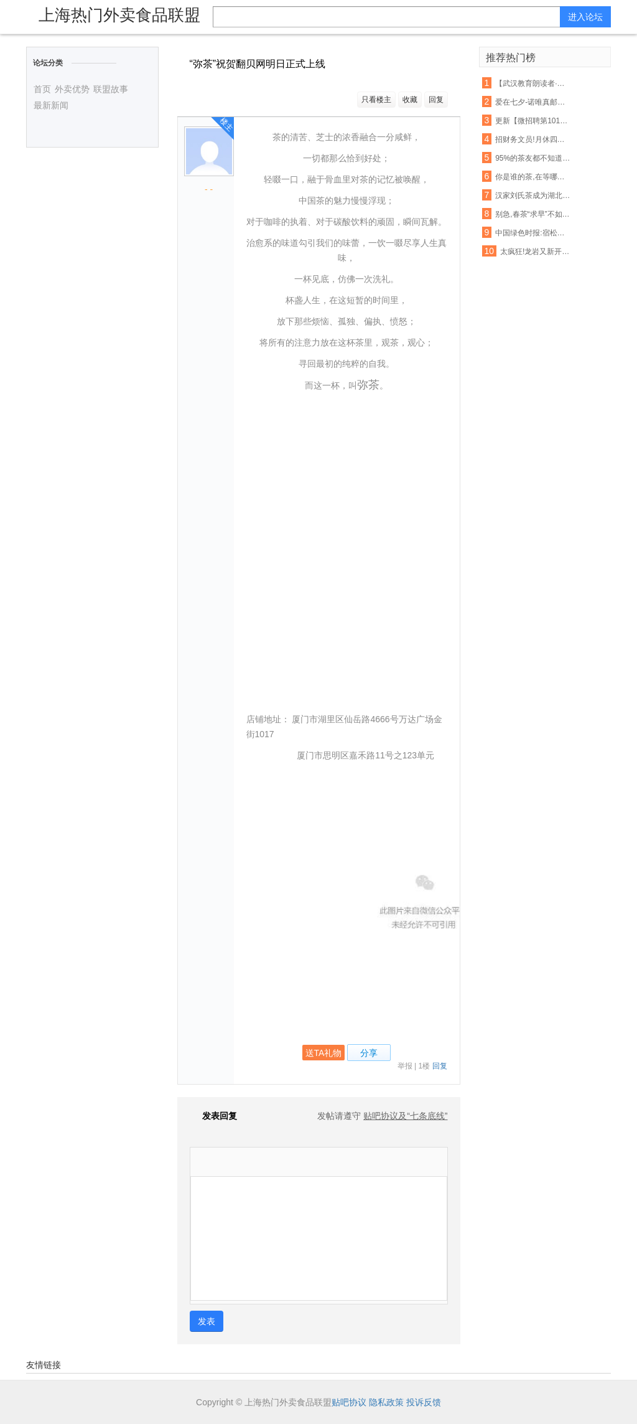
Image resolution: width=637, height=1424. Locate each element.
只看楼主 (376, 99)
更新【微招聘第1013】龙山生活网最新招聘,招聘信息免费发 (533, 120)
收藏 (409, 99)
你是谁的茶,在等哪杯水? (533, 176)
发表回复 (213, 1116)
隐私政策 (386, 1402)
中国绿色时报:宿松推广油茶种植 (533, 233)
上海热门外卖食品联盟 (119, 15)
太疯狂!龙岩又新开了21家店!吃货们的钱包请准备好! (538, 251)
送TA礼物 (323, 1053)
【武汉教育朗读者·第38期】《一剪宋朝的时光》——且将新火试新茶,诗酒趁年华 (533, 83)
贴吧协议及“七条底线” (405, 1116)
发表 (206, 1321)
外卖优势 (72, 89)
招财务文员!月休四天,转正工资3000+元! (533, 139)
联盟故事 (110, 89)
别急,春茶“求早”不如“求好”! (533, 214)
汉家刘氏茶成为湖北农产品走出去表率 (533, 195)
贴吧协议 (349, 1402)
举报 (405, 1066)
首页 (42, 89)
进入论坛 (585, 17)
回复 (436, 99)
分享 (369, 1053)
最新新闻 (51, 105)
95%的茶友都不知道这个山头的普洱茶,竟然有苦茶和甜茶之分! (533, 158)
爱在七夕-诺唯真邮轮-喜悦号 (533, 102)
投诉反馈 (423, 1402)
